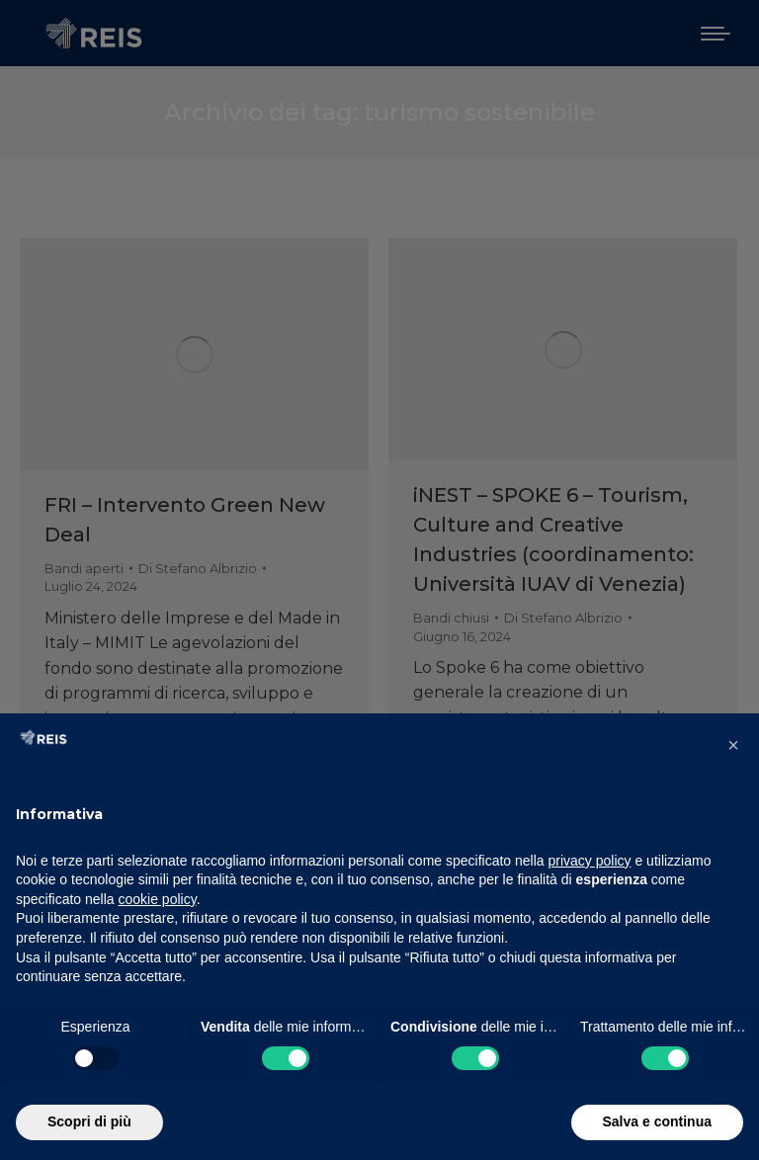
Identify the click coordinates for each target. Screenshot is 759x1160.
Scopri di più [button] (89, 1121)
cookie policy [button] (158, 899)
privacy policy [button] (590, 861)
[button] (733, 745)
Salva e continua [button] (657, 1121)
